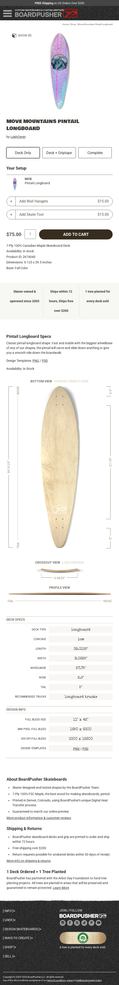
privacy (70, 980)
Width (41, 658)
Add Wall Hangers (64, 201)
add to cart (76, 234)
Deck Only (23, 153)
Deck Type (39, 629)
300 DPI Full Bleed (33, 738)
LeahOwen (18, 137)
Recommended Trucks (30, 696)
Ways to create (17, 938)
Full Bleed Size (35, 719)
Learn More (61, 888)
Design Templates (33, 748)
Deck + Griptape (59, 153)
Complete (95, 153)
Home (65, 24)
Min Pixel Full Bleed (32, 729)
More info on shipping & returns (29, 861)
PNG (35, 360)
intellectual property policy (89, 980)
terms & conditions (56, 980)
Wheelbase (38, 668)
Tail (43, 687)
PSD (45, 360)
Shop (73, 24)
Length (41, 648)
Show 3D (25, 35)
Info (8, 911)
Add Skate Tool (64, 214)
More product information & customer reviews (39, 818)
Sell (8, 956)
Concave (40, 639)
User (8, 920)
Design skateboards (21, 929)
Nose (42, 677)
